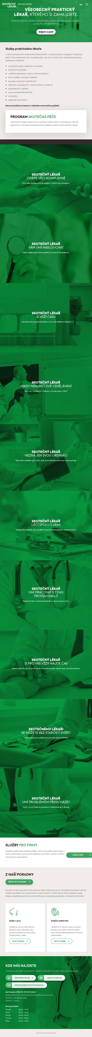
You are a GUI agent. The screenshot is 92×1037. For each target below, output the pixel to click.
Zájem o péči (46, 32)
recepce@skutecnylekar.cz (29, 985)
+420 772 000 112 (54, 978)
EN (81, 5)
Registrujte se (22, 978)
